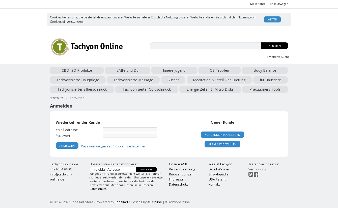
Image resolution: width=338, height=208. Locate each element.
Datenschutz (98, 189)
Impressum (177, 179)
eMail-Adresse (67, 129)
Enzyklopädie (219, 174)
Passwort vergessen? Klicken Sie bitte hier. (113, 146)
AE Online (154, 202)
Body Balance (265, 70)
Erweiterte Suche (278, 57)
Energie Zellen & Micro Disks (210, 89)
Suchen (275, 46)
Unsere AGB (178, 164)
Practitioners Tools (264, 89)
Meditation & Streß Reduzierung (219, 79)
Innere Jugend (174, 70)
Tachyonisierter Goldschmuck (147, 89)
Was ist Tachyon (220, 164)
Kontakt (214, 184)
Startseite (56, 98)
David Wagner (219, 169)
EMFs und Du (127, 70)
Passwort (63, 135)
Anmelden (146, 169)
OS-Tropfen (219, 70)
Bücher (173, 79)
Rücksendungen (181, 174)
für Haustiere (270, 79)
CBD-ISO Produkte (77, 70)
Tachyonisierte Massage (133, 79)
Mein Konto (258, 4)
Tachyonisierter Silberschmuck (82, 89)
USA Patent (217, 179)
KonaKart (121, 202)
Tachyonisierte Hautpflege (77, 79)
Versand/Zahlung (182, 169)
